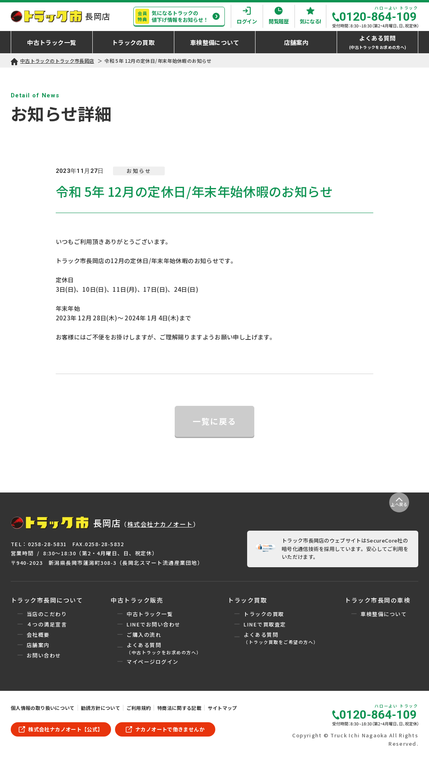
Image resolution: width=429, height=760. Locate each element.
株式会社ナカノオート (160, 524)
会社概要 (38, 634)
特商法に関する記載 (179, 707)
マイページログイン (153, 661)
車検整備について (384, 614)
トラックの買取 (264, 614)
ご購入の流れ (144, 634)
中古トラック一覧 (150, 614)
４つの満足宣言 (47, 624)
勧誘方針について (100, 707)
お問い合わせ (44, 655)
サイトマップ (222, 707)
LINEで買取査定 (265, 624)
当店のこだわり (47, 614)
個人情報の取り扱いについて (43, 707)
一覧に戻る (214, 421)
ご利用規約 (139, 707)
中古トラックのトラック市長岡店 (57, 60)
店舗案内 (38, 645)
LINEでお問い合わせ (154, 624)
